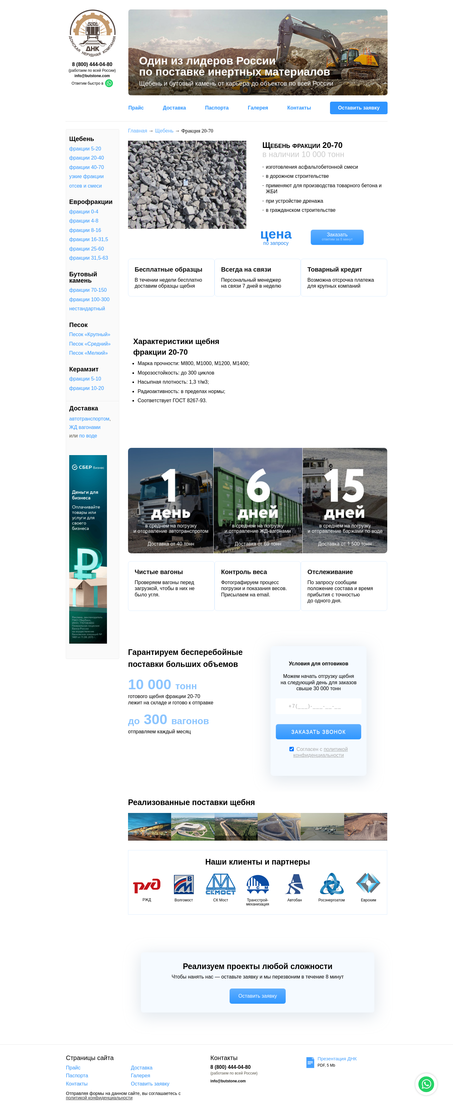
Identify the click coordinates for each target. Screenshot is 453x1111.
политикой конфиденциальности (99, 1098)
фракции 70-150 (88, 290)
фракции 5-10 (85, 378)
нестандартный (87, 308)
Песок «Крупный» (89, 334)
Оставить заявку (359, 107)
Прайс (136, 107)
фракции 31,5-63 (88, 258)
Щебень (81, 139)
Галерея (258, 107)
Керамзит (83, 369)
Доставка (174, 107)
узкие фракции (86, 176)
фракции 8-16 (85, 230)
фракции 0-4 (83, 211)
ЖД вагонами (84, 427)
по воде (88, 435)
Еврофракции (91, 202)
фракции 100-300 (89, 299)
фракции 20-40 (86, 158)
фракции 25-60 (86, 248)
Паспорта (217, 107)
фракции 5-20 (85, 148)
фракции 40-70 (86, 167)
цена (276, 233)
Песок (78, 325)
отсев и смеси (85, 186)
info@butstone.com (92, 76)
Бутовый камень (83, 277)
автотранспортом (89, 418)
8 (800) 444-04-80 (92, 64)
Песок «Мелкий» (88, 353)
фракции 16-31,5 (88, 239)
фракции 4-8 (83, 220)
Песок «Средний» (90, 344)
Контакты (299, 107)
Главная (137, 130)
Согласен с (318, 752)
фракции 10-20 (86, 388)
